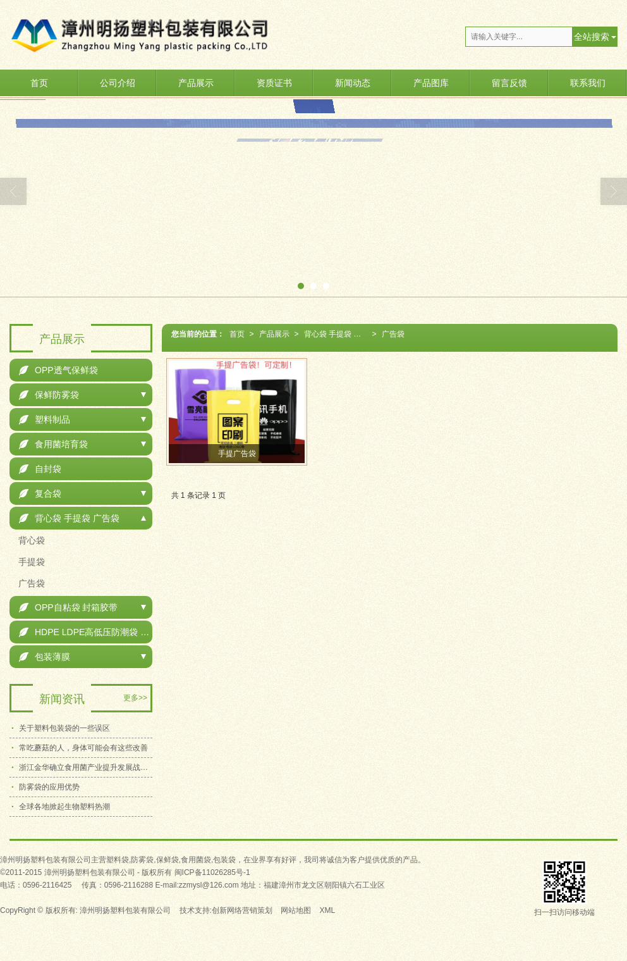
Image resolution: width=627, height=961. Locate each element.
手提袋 (30, 562)
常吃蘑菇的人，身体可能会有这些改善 (83, 747)
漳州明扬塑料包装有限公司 (125, 910)
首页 (39, 83)
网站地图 (296, 910)
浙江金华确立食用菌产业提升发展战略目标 (85, 767)
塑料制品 (44, 419)
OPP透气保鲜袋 (58, 370)
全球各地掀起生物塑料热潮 (64, 806)
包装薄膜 (44, 657)
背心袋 (30, 540)
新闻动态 (352, 83)
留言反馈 (509, 83)
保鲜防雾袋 (49, 395)
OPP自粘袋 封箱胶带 (68, 607)
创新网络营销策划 (242, 910)
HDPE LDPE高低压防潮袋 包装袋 (85, 632)
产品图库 (431, 83)
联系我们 (588, 83)
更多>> (135, 697)
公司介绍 (117, 83)
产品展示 (196, 83)
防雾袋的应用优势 (49, 787)
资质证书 (274, 83)
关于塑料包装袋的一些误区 (64, 728)
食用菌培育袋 (53, 444)
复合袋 (40, 493)
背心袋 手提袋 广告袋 (338, 334)
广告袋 (393, 334)
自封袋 (40, 469)
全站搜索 (591, 37)
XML (328, 910)
